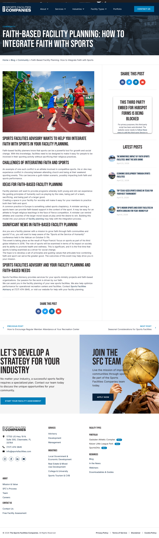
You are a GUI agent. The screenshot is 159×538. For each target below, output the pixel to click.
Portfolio (93, 434)
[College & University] (60, 471)
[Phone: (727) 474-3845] (17, 447)
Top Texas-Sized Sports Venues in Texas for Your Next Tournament (135, 192)
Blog (13, 60)
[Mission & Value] (10, 484)
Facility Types (95, 427)
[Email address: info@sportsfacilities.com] (17, 451)
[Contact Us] (144, 12)
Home (5, 60)
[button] (38, 311)
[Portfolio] (117, 11)
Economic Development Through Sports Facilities (133, 175)
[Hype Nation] (84, 3)
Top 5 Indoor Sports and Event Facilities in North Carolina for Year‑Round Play (135, 209)
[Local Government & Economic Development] (60, 458)
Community (9, 26)
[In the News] (101, 463)
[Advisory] (54, 433)
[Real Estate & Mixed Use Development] (60, 465)
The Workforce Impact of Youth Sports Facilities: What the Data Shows (133, 158)
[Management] (54, 442)
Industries (52, 450)
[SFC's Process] (10, 488)
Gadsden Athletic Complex (102, 439)
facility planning (36, 218)
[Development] (54, 438)
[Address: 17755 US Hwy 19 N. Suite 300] (17, 439)
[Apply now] (103, 397)
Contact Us (7, 502)
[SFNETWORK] (9, 3)
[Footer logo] (14, 428)
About (5, 478)
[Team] (10, 493)
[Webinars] (101, 467)
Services (51, 427)
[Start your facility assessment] (23, 401)
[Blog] (101, 459)
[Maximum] (66, 3)
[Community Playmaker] (27, 3)
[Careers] (10, 497)
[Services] (59, 11)
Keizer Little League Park (101, 443)
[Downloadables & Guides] (101, 472)
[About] (43, 11)
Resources (93, 454)
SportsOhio (94, 447)
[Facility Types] (97, 11)
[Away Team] (47, 3)
